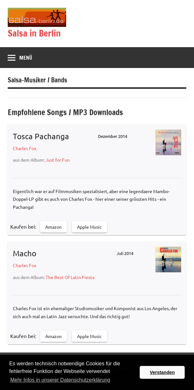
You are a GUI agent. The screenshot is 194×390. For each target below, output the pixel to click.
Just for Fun (58, 160)
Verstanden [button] (162, 372)
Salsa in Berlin (34, 33)
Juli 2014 (125, 253)
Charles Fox (24, 148)
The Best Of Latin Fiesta (70, 277)
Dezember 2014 (112, 136)
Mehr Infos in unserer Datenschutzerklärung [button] (60, 380)
